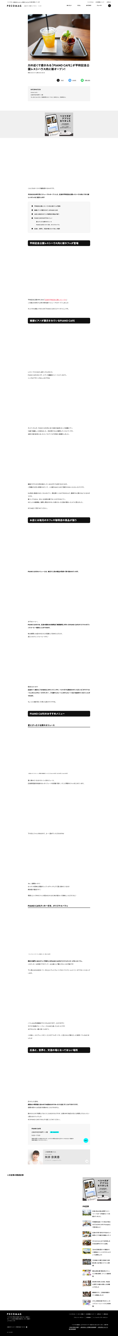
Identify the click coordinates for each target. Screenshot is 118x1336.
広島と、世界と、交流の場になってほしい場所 (47, 228)
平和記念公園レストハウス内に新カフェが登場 (47, 206)
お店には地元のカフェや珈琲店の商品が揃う (46, 214)
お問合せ (109, 2)
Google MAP (55, 1132)
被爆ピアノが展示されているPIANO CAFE (46, 210)
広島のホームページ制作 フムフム (21, 2)
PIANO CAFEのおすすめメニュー (43, 218)
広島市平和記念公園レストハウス (55, 300)
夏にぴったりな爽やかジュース (44, 221)
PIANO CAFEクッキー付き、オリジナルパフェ (48, 224)
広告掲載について (100, 2)
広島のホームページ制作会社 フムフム (16, 1327)
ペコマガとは (90, 2)
